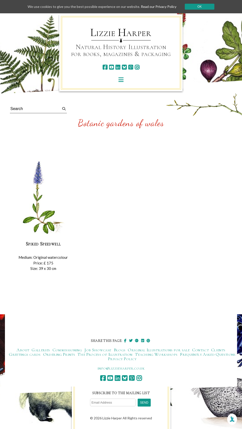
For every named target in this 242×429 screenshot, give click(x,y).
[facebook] (105, 67)
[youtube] (111, 67)
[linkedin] (117, 67)
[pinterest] (130, 67)
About (23, 350)
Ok (199, 6)
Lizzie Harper (120, 32)
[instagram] (137, 67)
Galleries (41, 350)
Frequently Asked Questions (207, 354)
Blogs (120, 350)
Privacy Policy (122, 358)
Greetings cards (24, 354)
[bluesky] (124, 67)
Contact (200, 350)
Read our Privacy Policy (158, 6)
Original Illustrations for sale (158, 350)
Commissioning (67, 350)
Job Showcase (97, 350)
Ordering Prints (59, 354)
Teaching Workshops (156, 354)
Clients (218, 350)
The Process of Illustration (104, 354)
